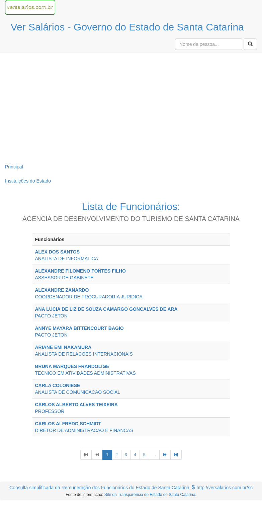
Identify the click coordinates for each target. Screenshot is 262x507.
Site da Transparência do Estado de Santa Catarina (149, 494)
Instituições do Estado (28, 181)
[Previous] (86, 455)
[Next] (165, 455)
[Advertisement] (131, 106)
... (154, 454)
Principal (14, 166)
